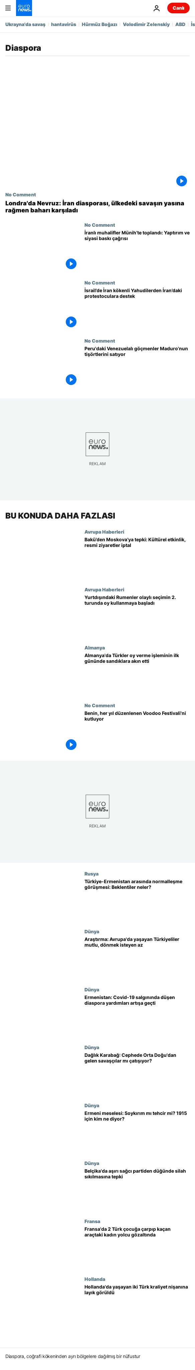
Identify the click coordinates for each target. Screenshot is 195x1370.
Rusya (91, 873)
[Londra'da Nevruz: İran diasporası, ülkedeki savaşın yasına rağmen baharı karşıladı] (97, 207)
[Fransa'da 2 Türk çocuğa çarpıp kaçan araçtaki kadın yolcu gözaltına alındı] (137, 1247)
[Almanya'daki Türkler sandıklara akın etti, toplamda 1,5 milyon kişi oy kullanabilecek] (137, 674)
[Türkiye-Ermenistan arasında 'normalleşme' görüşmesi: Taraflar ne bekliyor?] (137, 900)
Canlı (178, 8)
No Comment (20, 194)
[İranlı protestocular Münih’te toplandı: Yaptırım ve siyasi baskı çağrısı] (137, 251)
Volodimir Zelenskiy (146, 24)
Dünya (91, 931)
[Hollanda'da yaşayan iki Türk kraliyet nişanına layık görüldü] (137, 1306)
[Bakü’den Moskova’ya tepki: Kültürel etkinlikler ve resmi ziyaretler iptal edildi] (137, 558)
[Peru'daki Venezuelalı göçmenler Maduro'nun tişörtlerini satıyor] (137, 367)
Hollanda (94, 1279)
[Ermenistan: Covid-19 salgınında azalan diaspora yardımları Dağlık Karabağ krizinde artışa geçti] (137, 1016)
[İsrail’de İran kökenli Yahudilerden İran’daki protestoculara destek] (137, 309)
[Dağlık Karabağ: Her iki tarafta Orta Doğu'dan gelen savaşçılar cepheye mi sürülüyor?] (137, 1074)
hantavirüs (63, 24)
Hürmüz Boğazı (99, 24)
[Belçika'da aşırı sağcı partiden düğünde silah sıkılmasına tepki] (137, 1190)
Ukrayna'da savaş (25, 24)
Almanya (94, 647)
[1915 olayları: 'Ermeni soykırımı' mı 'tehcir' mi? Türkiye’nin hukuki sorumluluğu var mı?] (137, 1132)
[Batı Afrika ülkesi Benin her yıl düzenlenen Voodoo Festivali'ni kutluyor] (137, 732)
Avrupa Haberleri (104, 531)
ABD (180, 24)
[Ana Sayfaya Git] (24, 8)
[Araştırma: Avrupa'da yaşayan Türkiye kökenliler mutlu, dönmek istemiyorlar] (137, 958)
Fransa (92, 1221)
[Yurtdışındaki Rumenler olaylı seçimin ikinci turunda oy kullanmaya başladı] (137, 616)
